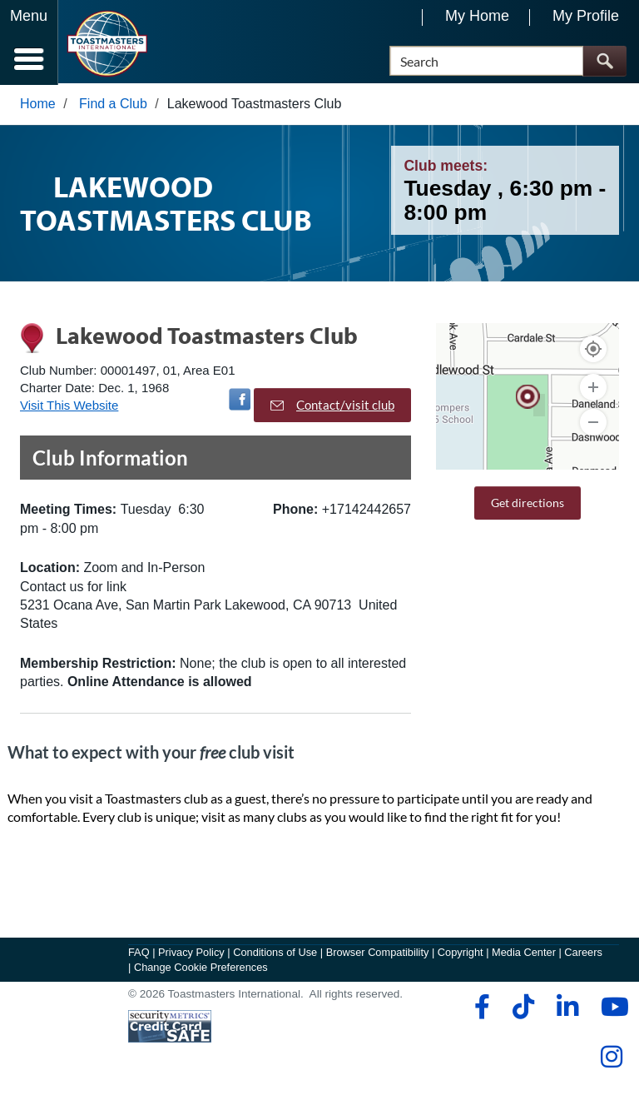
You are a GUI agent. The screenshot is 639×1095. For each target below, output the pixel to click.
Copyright (460, 954)
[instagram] (611, 1059)
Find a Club (113, 105)
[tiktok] (523, 1009)
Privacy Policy (191, 954)
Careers (583, 954)
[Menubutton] (29, 42)
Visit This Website (69, 408)
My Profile (585, 15)
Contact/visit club (332, 406)
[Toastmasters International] (107, 43)
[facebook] (479, 1009)
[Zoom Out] (593, 424)
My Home (477, 15)
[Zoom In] (593, 389)
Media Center (524, 954)
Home (38, 105)
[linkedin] (567, 1009)
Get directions (527, 504)
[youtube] (611, 1009)
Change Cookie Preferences (201, 969)
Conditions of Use (275, 954)
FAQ (139, 954)
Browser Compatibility (377, 954)
